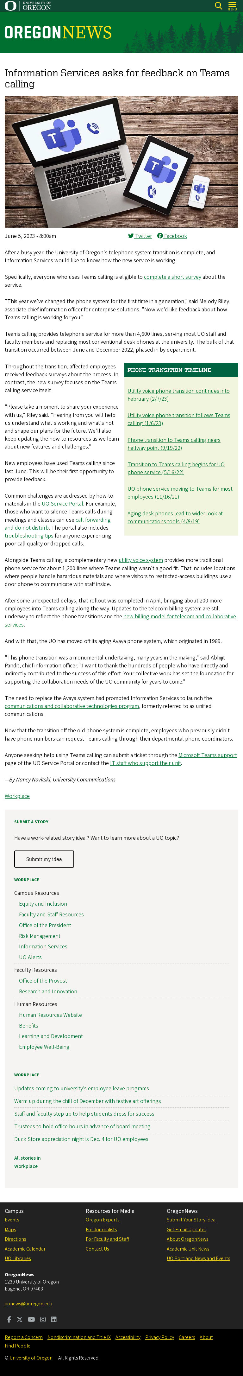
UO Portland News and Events (198, 1258)
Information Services (43, 947)
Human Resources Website (50, 1015)
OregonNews (182, 1211)
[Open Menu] (232, 5)
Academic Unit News (188, 1248)
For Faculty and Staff (107, 1239)
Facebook (172, 236)
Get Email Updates (186, 1229)
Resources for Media (110, 1211)
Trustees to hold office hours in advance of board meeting (82, 1127)
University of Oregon (31, 1357)
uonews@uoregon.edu (28, 1303)
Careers (187, 1337)
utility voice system (141, 560)
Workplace (17, 796)
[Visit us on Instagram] (43, 1320)
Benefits (28, 1026)
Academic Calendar (25, 1248)
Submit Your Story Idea (191, 1219)
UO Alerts (30, 958)
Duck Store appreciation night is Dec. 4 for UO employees (81, 1139)
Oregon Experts (102, 1219)
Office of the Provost (43, 981)
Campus (14, 1211)
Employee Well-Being (44, 1047)
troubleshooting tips (29, 536)
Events (12, 1219)
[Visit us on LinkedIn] (53, 1320)
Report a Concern (24, 1337)
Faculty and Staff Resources (51, 915)
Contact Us (97, 1248)
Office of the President (45, 925)
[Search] (218, 6)
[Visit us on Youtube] (31, 1320)
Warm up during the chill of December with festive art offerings (87, 1101)
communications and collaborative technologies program (72, 706)
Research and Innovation (48, 992)
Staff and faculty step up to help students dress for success (84, 1114)
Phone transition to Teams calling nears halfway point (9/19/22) (174, 444)
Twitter (140, 236)
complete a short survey (172, 277)
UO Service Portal (62, 504)
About (206, 1337)
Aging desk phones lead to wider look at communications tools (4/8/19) (175, 518)
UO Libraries (18, 1258)
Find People (17, 1345)
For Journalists (101, 1229)
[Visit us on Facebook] (9, 1320)
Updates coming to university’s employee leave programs (81, 1089)
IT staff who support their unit (145, 763)
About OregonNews (187, 1239)
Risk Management (39, 936)
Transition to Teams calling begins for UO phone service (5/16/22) (176, 468)
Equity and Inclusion (43, 904)
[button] (121, 226)
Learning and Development (51, 1037)
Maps (10, 1229)
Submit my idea (44, 859)
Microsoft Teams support (207, 755)
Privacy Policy (159, 1337)
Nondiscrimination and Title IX (79, 1337)
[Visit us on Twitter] (19, 1320)
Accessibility (127, 1337)
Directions (15, 1239)
